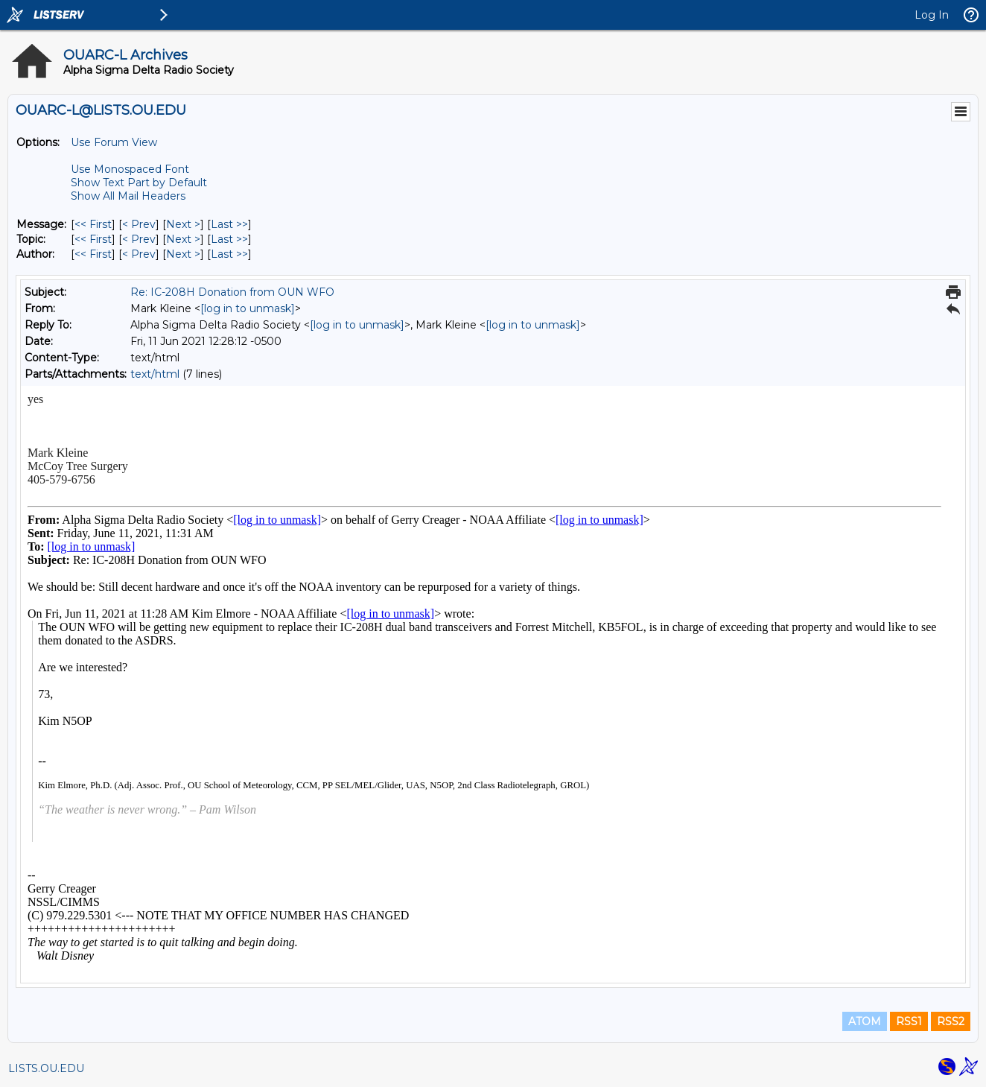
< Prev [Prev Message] (139, 224)
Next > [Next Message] (183, 224)
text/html (154, 374)
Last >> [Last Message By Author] (229, 254)
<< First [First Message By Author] (93, 254)
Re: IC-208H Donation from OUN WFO (232, 292)
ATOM (864, 1021)
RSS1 (909, 1021)
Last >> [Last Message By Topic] (229, 239)
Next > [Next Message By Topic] (183, 239)
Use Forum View (114, 142)
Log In (932, 15)
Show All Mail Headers (128, 196)
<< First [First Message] (93, 224)
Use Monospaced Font (130, 169)
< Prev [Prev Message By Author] (139, 254)
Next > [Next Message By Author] (183, 254)
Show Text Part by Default (139, 182)
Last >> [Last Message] (229, 224)
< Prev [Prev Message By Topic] (139, 239)
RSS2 (950, 1021)
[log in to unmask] (247, 308)
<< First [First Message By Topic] (93, 239)
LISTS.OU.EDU (46, 1068)
